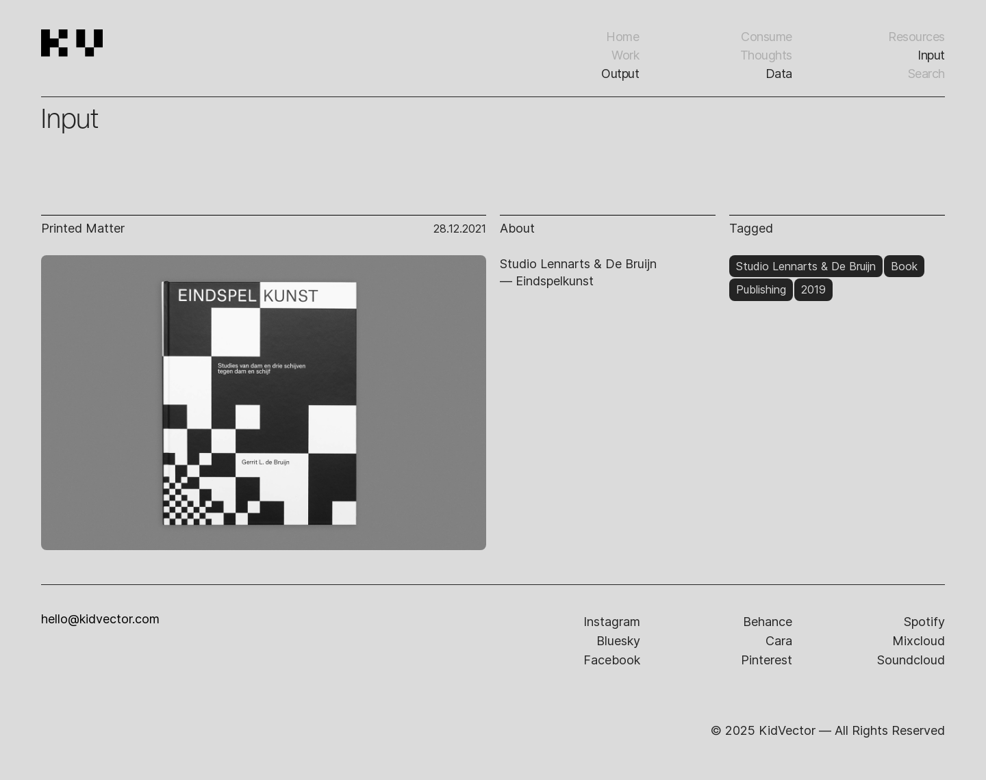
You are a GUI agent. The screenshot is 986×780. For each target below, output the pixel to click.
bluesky (618, 641)
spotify (924, 621)
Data (779, 73)
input (931, 55)
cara (779, 641)
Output (620, 73)
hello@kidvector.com (100, 619)
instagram (611, 621)
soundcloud (911, 660)
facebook (611, 660)
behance (767, 621)
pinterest (766, 660)
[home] (110, 61)
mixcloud (918, 641)
